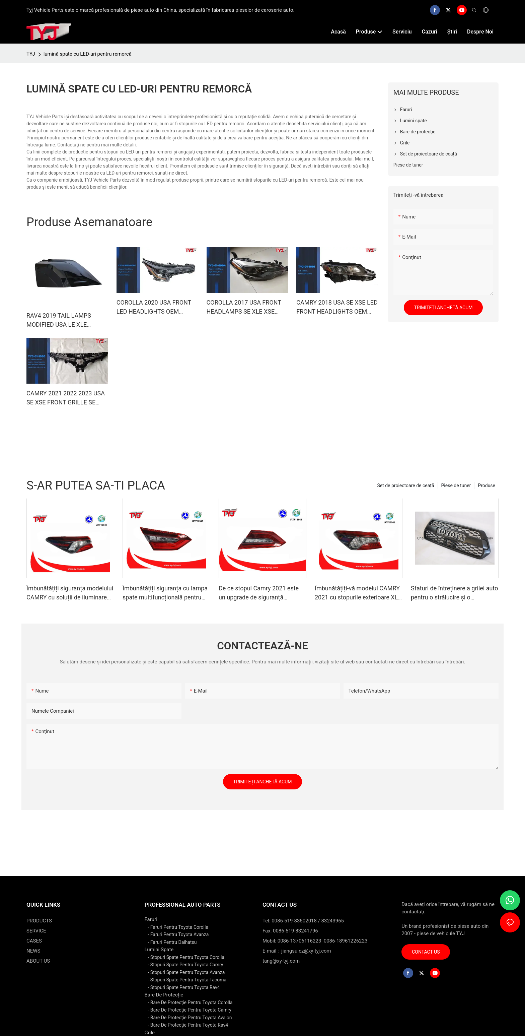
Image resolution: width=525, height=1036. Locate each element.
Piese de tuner (456, 485)
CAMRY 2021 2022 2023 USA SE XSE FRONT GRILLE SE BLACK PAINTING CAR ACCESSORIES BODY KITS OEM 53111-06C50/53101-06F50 (65, 398)
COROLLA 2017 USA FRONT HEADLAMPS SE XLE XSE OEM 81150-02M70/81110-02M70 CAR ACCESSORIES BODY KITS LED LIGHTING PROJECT (244, 307)
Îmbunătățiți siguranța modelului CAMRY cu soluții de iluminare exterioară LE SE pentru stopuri (69, 593)
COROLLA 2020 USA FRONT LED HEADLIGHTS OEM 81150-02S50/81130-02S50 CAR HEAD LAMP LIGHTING (154, 307)
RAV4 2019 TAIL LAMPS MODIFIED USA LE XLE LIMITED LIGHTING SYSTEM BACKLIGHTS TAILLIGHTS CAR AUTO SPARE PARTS (64, 320)
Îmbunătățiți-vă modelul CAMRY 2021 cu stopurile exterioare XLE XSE (358, 593)
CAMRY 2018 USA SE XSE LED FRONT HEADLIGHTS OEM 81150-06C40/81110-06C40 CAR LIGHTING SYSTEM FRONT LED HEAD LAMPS (336, 307)
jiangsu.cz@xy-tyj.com (306, 951)
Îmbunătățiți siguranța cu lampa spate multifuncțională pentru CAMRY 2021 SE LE (165, 593)
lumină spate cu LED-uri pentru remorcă (88, 54)
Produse (486, 485)
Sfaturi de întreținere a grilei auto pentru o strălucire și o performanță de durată (454, 593)
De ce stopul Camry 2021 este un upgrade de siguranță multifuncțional (259, 593)
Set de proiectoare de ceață (405, 485)
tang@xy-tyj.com (281, 961)
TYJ (30, 54)
